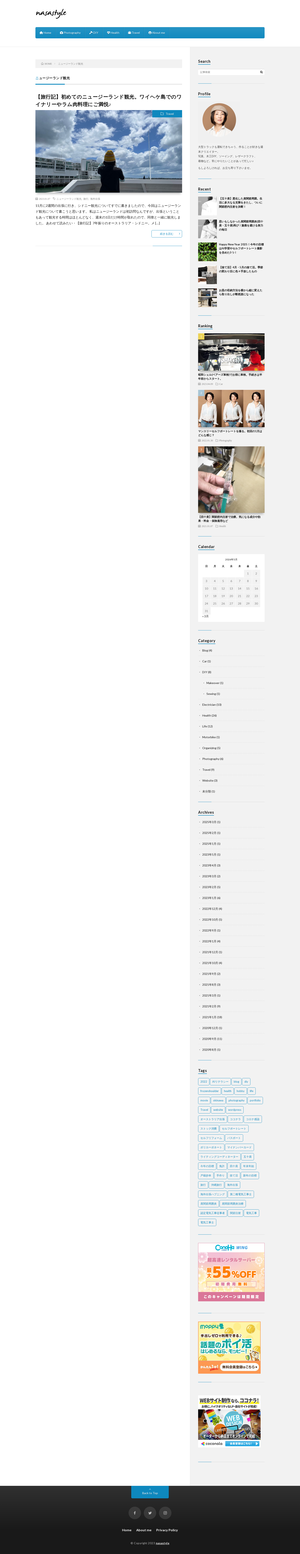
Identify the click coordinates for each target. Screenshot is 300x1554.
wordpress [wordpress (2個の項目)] (234, 1109)
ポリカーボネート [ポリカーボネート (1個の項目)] (211, 1147)
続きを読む (167, 233)
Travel (134, 32)
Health (113, 32)
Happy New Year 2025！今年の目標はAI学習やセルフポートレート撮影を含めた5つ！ (241, 248)
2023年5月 (209, 854)
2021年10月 (210, 963)
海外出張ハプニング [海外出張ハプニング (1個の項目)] (212, 1194)
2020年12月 (210, 1028)
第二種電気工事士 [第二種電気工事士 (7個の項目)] (241, 1194)
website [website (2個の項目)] (218, 1109)
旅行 (85, 198)
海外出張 (95, 198)
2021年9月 (209, 973)
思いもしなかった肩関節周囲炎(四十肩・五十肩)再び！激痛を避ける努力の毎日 (241, 225)
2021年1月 (209, 1017)
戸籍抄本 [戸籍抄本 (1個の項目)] (205, 1175)
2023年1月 (209, 898)
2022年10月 (210, 919)
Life (204, 726)
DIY (93, 32)
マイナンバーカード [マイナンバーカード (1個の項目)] (239, 1147)
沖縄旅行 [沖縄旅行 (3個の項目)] (216, 1184)
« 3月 (205, 616)
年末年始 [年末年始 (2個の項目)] (248, 1166)
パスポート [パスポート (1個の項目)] (234, 1138)
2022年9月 (209, 930)
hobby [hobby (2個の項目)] (241, 1091)
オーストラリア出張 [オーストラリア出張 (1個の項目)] (212, 1119)
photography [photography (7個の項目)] (237, 1100)
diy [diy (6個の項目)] (246, 1081)
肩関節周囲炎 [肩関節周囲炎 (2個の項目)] (208, 1203)
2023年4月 (209, 865)
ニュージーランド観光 (68, 198)
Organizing (209, 748)
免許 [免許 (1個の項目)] (222, 1166)
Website (208, 780)
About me (157, 32)
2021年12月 (210, 952)
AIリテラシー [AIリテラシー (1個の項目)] (220, 1081)
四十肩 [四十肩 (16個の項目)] (234, 1166)
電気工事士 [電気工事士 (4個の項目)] (207, 1222)
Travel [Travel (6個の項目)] (204, 1109)
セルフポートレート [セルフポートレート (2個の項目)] (234, 1128)
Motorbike (209, 737)
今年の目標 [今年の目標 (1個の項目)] (207, 1166)
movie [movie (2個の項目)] (204, 1100)
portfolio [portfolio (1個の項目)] (255, 1100)
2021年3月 (209, 995)
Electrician (209, 704)
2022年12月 (210, 908)
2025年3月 (209, 822)
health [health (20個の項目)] (227, 1091)
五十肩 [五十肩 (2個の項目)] (248, 1156)
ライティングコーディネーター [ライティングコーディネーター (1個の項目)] (219, 1156)
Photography (70, 32)
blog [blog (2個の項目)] (236, 1081)
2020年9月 (209, 1039)
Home (45, 32)
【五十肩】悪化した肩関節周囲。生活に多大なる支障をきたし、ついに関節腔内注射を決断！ (240, 202)
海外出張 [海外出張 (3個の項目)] (232, 1184)
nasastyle (163, 1543)
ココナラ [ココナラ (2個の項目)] (235, 1119)
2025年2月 (209, 833)
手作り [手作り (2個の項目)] (220, 1175)
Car (221, 384)
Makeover (212, 683)
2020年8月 (209, 1049)
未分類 (206, 791)
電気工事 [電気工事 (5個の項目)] (251, 1213)
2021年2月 (209, 1006)
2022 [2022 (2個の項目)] (203, 1081)
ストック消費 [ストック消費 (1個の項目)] (208, 1128)
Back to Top (150, 1493)
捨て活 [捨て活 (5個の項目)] (234, 1175)
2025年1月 (209, 843)
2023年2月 (209, 887)
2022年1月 (209, 941)
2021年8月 (209, 984)
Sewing (211, 693)
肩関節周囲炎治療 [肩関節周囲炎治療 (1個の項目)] (233, 1203)
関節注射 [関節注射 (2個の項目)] (235, 1213)
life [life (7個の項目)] (251, 1091)
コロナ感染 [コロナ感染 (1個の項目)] (253, 1119)
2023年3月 (209, 876)
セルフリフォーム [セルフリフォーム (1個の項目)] (211, 1138)
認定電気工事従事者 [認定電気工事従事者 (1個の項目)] (212, 1213)
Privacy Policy (167, 1530)
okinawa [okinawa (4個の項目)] (218, 1100)
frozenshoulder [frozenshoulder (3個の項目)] (209, 1091)
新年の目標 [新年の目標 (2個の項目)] (250, 1175)
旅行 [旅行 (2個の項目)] (203, 1184)
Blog (205, 650)
